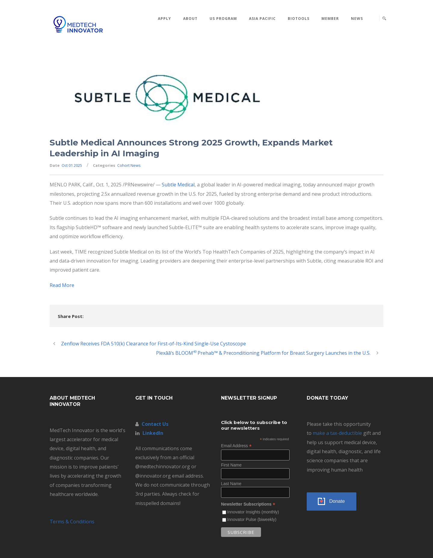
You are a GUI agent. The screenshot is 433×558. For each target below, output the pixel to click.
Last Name (231, 483)
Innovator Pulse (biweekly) (251, 519)
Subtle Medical (178, 184)
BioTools (298, 18)
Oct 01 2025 (72, 165)
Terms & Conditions (72, 521)
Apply (164, 18)
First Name (231, 465)
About (190, 18)
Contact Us (155, 424)
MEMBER (330, 18)
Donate (337, 501)
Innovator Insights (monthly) (253, 512)
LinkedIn (153, 433)
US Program (223, 18)
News (357, 18)
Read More (62, 285)
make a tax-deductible (337, 433)
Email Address (236, 446)
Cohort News (129, 165)
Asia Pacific (262, 18)
